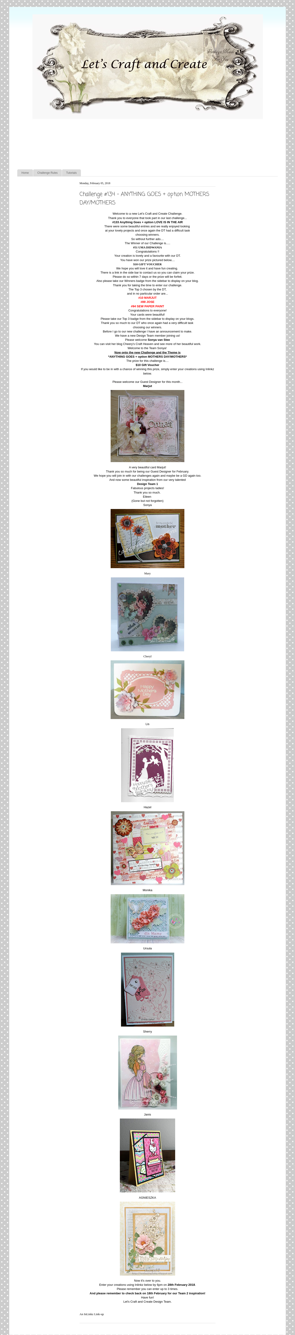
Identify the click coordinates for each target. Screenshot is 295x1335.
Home (25, 172)
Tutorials (71, 172)
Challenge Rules (47, 172)
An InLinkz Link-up (92, 1314)
